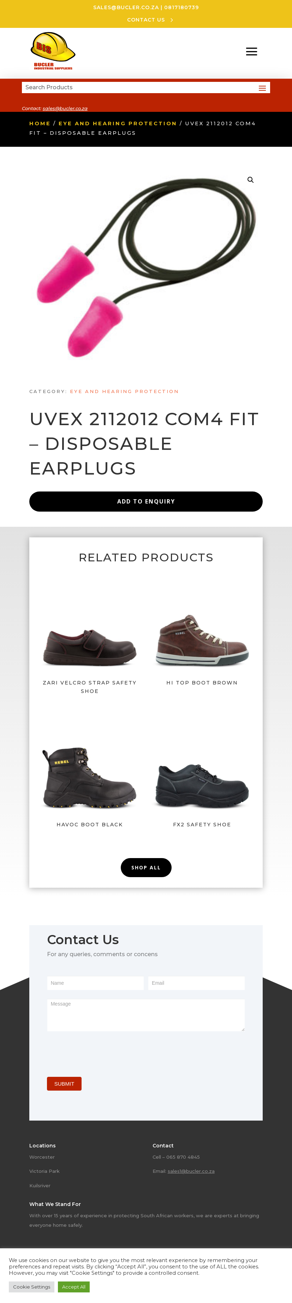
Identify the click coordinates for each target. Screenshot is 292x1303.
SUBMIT (64, 1084)
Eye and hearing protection (118, 123)
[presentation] (100, 1052)
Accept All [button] (73, 1287)
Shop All (146, 867)
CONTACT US (146, 20)
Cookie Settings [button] (31, 1287)
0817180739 (181, 7)
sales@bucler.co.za (126, 7)
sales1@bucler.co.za (191, 1171)
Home (40, 123)
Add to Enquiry (146, 501)
